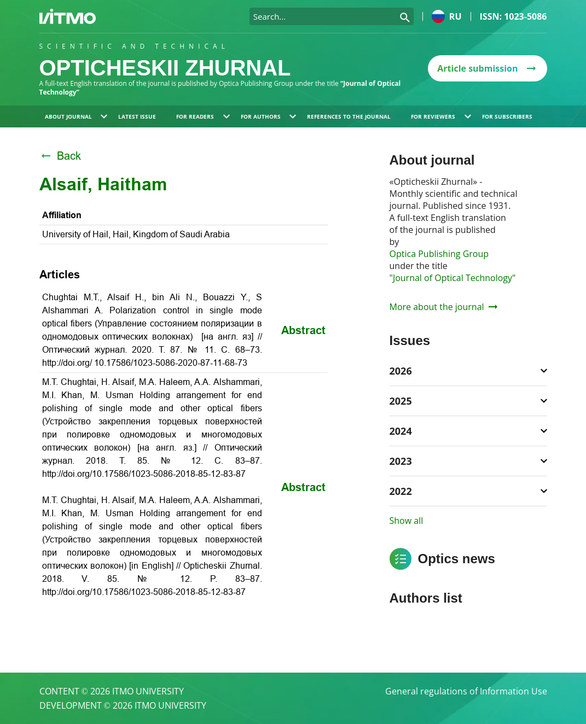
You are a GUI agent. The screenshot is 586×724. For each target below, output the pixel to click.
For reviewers (441, 116)
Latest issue (137, 116)
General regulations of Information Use (466, 691)
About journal (76, 116)
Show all (406, 520)
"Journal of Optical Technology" (453, 278)
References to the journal (349, 116)
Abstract (303, 330)
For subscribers (507, 116)
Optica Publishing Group (439, 254)
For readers (203, 116)
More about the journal (443, 306)
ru (447, 16)
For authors (269, 116)
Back (60, 155)
